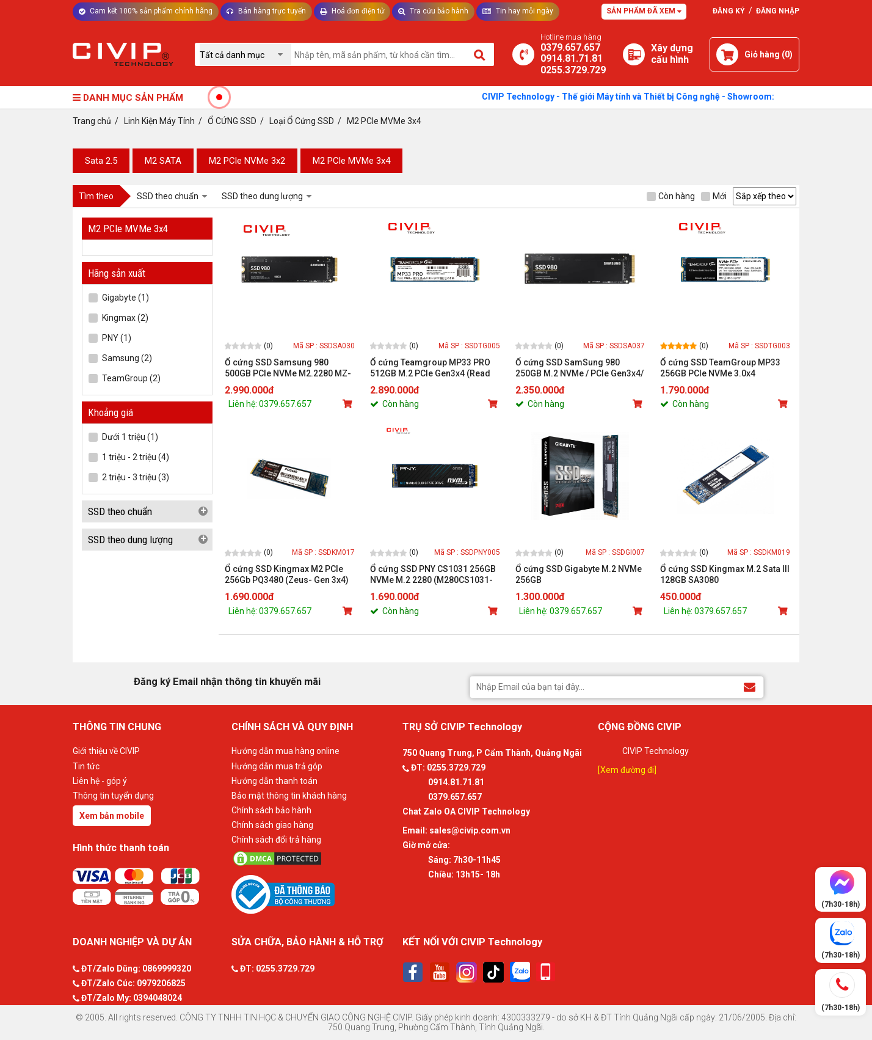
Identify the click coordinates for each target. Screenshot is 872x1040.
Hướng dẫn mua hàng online (285, 751)
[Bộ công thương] (313, 894)
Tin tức (86, 766)
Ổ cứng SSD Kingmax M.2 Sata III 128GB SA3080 (725, 574)
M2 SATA (163, 160)
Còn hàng (671, 196)
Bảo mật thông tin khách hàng (289, 795)
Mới (714, 196)
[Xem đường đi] (627, 770)
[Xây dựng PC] (634, 54)
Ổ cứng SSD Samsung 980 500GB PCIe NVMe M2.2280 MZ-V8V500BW (288, 368)
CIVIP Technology (655, 751)
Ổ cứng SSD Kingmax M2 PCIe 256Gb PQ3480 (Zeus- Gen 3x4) (287, 574)
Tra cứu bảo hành (433, 11)
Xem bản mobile (111, 816)
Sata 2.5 (101, 160)
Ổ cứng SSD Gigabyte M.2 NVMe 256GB (578, 574)
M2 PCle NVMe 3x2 (247, 160)
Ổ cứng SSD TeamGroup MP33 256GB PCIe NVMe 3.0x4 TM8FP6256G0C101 (720, 368)
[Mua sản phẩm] (349, 404)
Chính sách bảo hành (271, 810)
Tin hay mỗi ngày (517, 11)
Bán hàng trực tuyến (266, 11)
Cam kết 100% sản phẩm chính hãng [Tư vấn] (146, 11)
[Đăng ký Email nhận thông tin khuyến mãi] (749, 686)
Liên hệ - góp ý (100, 781)
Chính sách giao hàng (272, 825)
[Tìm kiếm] (480, 54)
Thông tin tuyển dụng (113, 795)
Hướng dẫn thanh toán (274, 781)
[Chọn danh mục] (245, 54)
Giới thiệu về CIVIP (106, 751)
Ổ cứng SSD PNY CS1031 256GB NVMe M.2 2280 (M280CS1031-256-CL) (433, 574)
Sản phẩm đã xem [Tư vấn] (643, 11)
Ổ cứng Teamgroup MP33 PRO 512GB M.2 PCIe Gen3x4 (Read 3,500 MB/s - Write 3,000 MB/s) (430, 368)
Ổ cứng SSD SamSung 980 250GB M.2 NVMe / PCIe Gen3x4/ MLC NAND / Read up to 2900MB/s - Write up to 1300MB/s (579, 368)
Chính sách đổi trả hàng (276, 839)
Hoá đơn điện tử (352, 11)
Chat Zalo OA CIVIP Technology (466, 811)
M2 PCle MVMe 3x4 (351, 160)
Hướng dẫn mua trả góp (276, 766)
